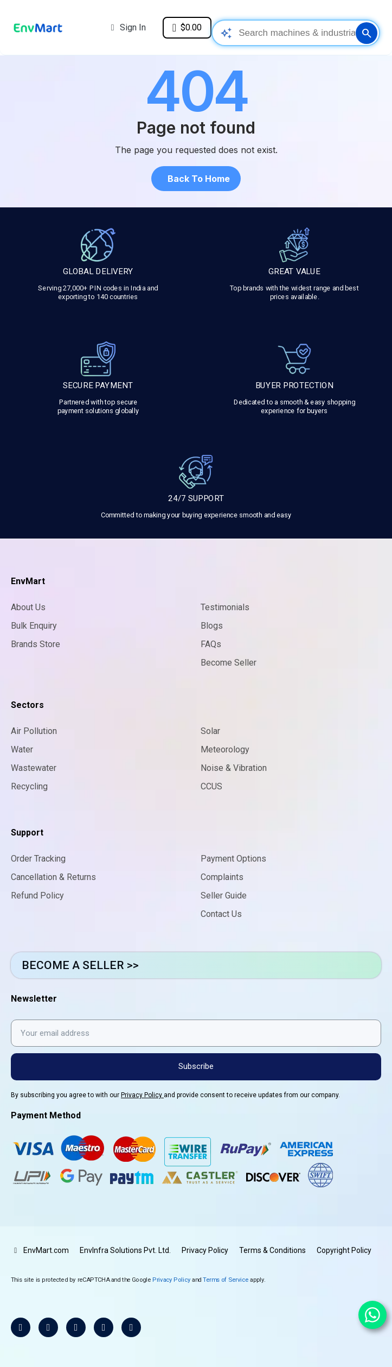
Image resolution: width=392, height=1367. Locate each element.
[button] (196, 178)
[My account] (128, 27)
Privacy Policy (142, 1095)
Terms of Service (225, 1279)
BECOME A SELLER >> (80, 965)
